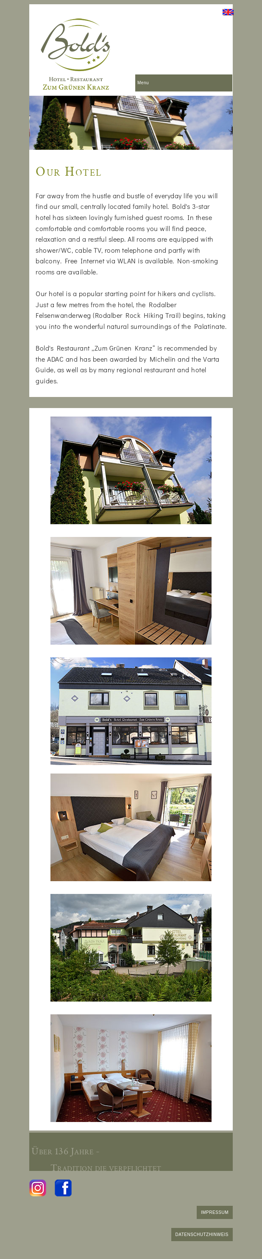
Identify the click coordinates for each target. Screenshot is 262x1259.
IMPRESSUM (215, 1212)
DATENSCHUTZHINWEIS (202, 1234)
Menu (143, 82)
